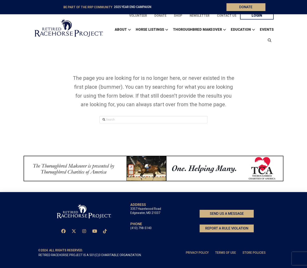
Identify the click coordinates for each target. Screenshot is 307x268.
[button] (268, 40)
